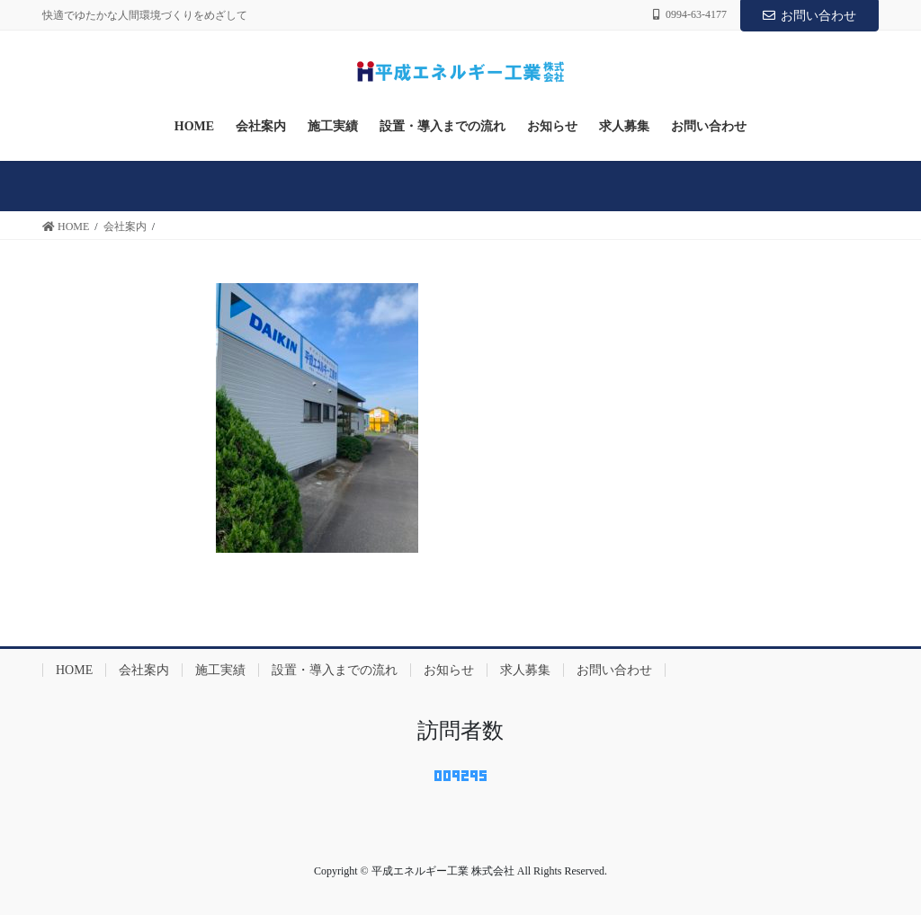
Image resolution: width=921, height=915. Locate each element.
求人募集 (525, 670)
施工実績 (220, 670)
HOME (74, 670)
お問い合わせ (809, 15)
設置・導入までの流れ (335, 670)
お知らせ (449, 670)
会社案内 (144, 670)
